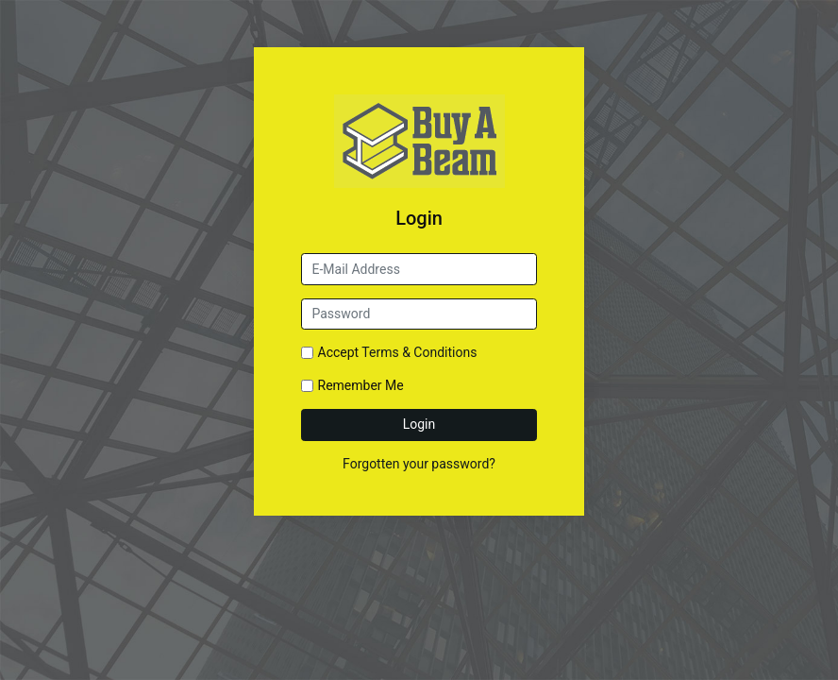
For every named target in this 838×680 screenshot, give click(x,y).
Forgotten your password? (419, 463)
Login (419, 424)
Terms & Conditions (419, 352)
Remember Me (361, 385)
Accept (398, 352)
